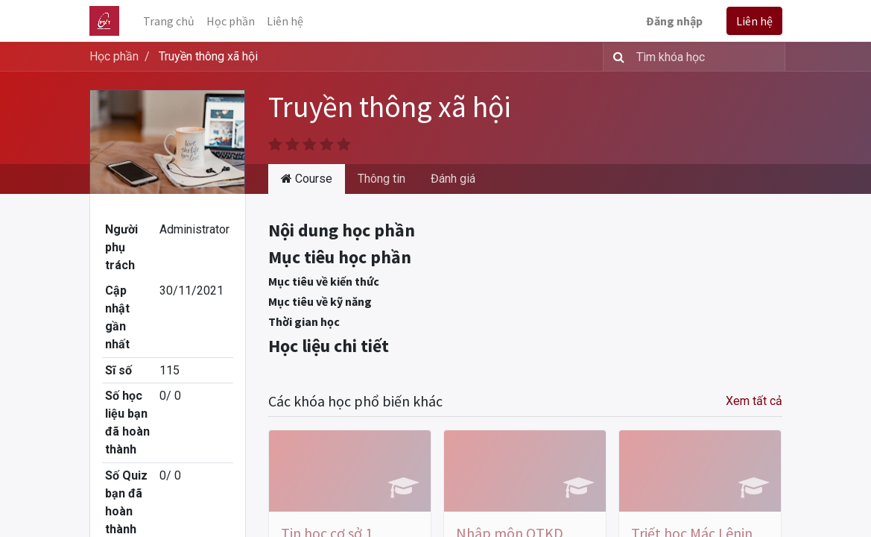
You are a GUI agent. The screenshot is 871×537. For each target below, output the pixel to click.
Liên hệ (754, 20)
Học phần (114, 56)
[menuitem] (168, 21)
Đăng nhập (674, 20)
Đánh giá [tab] (453, 179)
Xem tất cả (754, 401)
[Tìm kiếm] (616, 57)
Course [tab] (306, 179)
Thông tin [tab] (381, 179)
